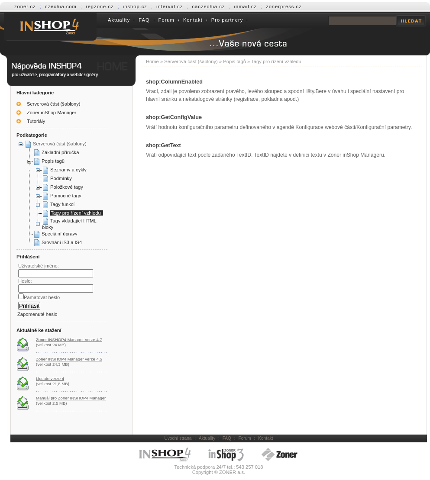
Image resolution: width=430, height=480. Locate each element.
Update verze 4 (50, 378)
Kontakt (193, 20)
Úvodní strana (177, 438)
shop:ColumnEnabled (174, 82)
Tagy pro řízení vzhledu (76, 213)
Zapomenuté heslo (37, 314)
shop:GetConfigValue (174, 117)
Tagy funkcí (62, 204)
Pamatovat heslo (42, 297)
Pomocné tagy (65, 195)
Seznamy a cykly (68, 169)
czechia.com (61, 6)
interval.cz (169, 6)
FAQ (144, 20)
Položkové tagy (66, 187)
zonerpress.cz (284, 6)
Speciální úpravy (60, 233)
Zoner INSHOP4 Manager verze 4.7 (69, 339)
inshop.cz (135, 6)
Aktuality (119, 20)
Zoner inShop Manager (51, 112)
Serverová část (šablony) (54, 103)
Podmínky (61, 178)
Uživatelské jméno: (38, 265)
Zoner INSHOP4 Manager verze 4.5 (69, 359)
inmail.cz (245, 6)
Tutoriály (36, 121)
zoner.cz (25, 6)
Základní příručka (60, 152)
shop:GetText (163, 145)
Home (152, 61)
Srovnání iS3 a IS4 (62, 242)
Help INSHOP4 (50, 27)
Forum (166, 20)
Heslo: (25, 280)
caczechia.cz (208, 6)
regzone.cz (100, 6)
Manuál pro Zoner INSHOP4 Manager (71, 398)
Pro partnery (227, 20)
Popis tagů (53, 161)
